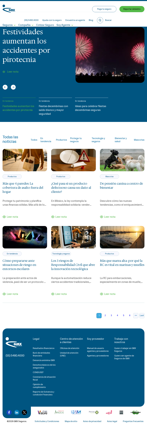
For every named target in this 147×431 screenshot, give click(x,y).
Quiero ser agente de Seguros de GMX (124, 357)
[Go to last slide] (5, 87)
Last (142, 315)
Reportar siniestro (131, 17)
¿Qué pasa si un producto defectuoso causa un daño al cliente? (71, 188)
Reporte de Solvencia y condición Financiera (43, 393)
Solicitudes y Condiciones (47, 421)
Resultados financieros (43, 348)
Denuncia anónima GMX (44, 360)
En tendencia (8, 101)
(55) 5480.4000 (52, 6)
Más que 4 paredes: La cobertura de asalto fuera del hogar (23, 188)
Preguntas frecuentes (133, 421)
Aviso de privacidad (92, 421)
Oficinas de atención (69, 348)
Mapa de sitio (71, 421)
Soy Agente (63, 17)
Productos (61, 139)
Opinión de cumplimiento (39, 386)
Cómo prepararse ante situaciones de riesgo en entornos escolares (19, 265)
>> (136, 315)
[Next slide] (13, 87)
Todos (34, 139)
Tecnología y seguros (98, 140)
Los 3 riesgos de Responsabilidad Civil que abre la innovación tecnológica (73, 265)
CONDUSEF (38, 372)
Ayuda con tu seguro (73, 6)
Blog (112, 6)
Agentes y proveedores (98, 355)
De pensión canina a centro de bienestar (121, 186)
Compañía (24, 17)
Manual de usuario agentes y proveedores (98, 349)
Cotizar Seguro (45, 17)
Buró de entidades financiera (41, 354)
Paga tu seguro (104, 17)
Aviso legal (112, 421)
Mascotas (139, 139)
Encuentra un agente (96, 6)
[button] (19, 108)
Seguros (8, 17)
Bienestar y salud (121, 140)
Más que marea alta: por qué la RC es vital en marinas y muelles (122, 263)
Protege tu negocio (76, 140)
